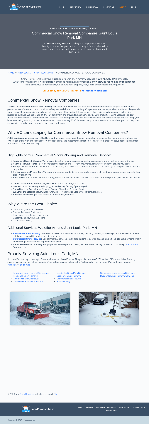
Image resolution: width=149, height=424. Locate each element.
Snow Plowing (63, 281)
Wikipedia (12, 264)
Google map (24, 264)
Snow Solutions (27, 394)
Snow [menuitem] (143, 407)
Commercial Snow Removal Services (117, 273)
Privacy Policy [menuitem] (124, 407)
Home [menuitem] (61, 7)
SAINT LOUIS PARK (44, 72)
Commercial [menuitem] (75, 7)
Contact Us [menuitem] (108, 7)
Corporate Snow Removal (69, 275)
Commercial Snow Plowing (69, 278)
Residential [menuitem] (92, 7)
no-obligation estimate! (94, 90)
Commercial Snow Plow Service (28, 281)
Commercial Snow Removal (26, 278)
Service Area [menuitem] (111, 410)
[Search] (141, 7)
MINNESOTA (24, 72)
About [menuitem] (123, 7)
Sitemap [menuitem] (136, 407)
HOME (10, 72)
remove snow (131, 244)
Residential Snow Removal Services (117, 275)
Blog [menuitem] (133, 7)
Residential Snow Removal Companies (31, 273)
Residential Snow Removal (25, 275)
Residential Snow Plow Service (71, 273)
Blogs (56, 394)
